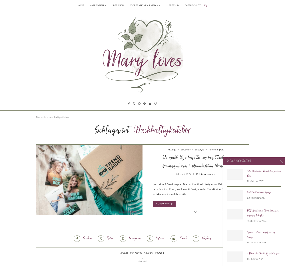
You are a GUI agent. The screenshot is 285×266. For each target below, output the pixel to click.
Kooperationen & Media (143, 5)
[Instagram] (139, 103)
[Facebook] (129, 103)
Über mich (118, 5)
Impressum (172, 5)
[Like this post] (195, 211)
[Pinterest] (144, 103)
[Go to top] (142, 261)
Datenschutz (193, 5)
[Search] (205, 5)
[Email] (150, 103)
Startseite (41, 117)
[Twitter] (134, 103)
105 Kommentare (205, 174)
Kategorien (97, 5)
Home (81, 5)
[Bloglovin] (155, 103)
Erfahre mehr (164, 203)
